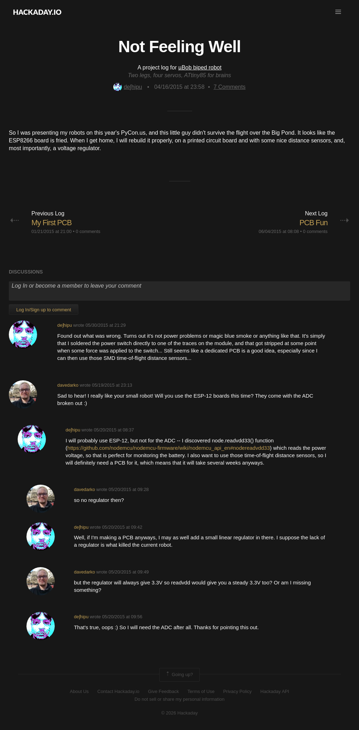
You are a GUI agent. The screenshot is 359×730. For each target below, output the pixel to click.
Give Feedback (163, 691)
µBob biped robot (199, 67)
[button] (338, 12)
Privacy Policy (237, 691)
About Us (79, 691)
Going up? (179, 675)
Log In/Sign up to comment (43, 309)
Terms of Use (201, 691)
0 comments (88, 231)
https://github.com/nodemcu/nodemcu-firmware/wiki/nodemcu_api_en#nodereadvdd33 (168, 448)
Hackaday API (275, 691)
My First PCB (52, 222)
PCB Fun (313, 222)
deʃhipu (127, 87)
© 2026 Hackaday (179, 712)
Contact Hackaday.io (118, 691)
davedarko (67, 384)
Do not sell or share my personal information (179, 699)
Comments (230, 87)
